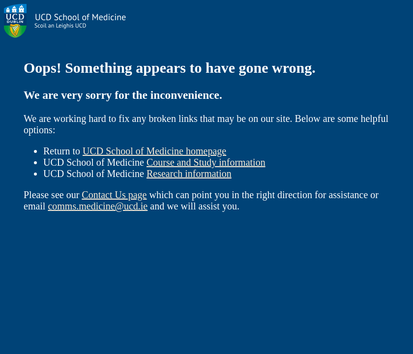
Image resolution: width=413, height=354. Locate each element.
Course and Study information (206, 162)
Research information (189, 173)
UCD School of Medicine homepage (154, 151)
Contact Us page (114, 194)
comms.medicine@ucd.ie (98, 206)
